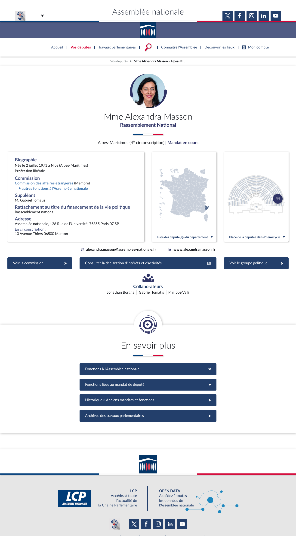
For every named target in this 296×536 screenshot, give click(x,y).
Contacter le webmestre (166, 520)
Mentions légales (85, 520)
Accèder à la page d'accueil (148, 28)
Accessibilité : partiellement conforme (123, 520)
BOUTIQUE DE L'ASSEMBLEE (73, 510)
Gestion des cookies (209, 520)
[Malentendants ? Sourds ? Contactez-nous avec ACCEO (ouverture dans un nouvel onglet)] (114, 497)
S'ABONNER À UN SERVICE (166, 510)
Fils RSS (189, 520)
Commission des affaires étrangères (44, 184)
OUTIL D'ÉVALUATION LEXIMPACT (215, 510)
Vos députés (119, 61)
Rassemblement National (148, 125)
